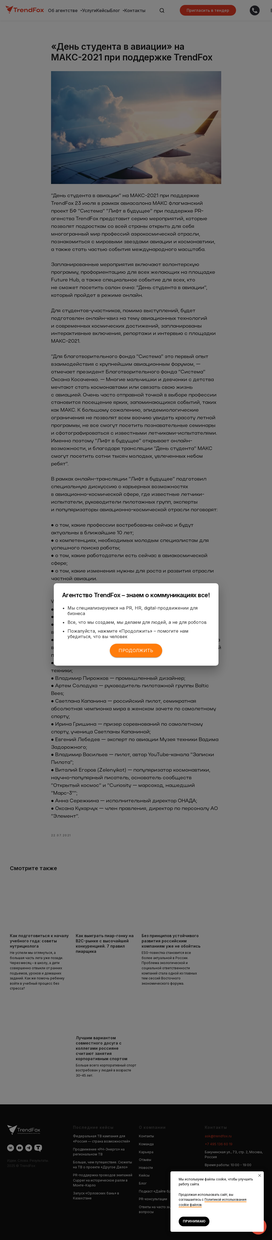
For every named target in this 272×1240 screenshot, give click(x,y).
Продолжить (136, 650)
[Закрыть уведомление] (259, 1175)
